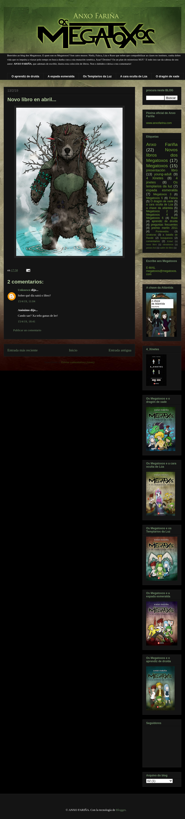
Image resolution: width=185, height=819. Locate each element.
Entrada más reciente (22, 350)
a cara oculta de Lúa (159, 204)
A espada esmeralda (61, 76)
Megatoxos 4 (157, 214)
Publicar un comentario (27, 330)
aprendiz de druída (165, 221)
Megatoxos (157, 165)
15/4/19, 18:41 (26, 321)
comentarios (153, 241)
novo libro (151, 244)
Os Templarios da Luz (97, 76)
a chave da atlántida (159, 208)
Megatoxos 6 (154, 218)
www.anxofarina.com (159, 123)
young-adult (162, 174)
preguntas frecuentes (164, 224)
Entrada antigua (120, 350)
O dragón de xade (167, 76)
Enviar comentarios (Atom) (77, 362)
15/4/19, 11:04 (26, 301)
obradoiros (168, 244)
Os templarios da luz (162, 184)
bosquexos (166, 237)
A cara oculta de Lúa (133, 76)
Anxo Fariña (162, 144)
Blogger (121, 810)
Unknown (24, 290)
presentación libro (162, 170)
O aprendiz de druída (25, 76)
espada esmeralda (162, 190)
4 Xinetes (154, 178)
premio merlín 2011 (164, 228)
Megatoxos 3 (162, 194)
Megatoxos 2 (157, 211)
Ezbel (170, 241)
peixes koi (151, 247)
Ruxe (174, 218)
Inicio (73, 350)
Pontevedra (162, 231)
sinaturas (151, 234)
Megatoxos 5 (154, 198)
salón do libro (166, 247)
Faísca (173, 198)
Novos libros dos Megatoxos (162, 155)
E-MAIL (150, 267)
